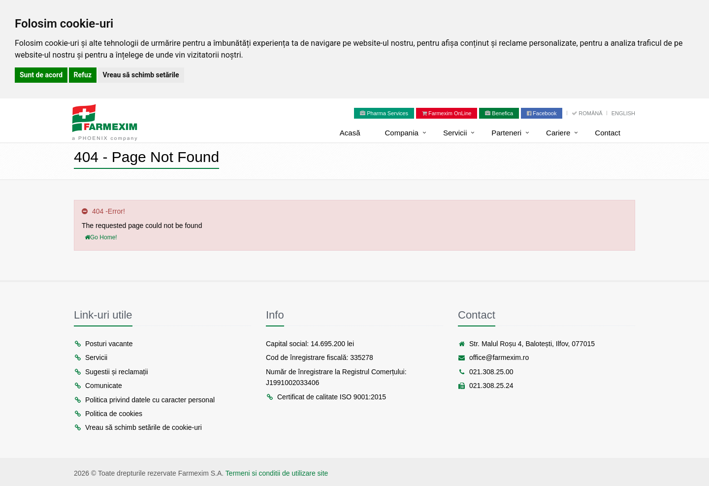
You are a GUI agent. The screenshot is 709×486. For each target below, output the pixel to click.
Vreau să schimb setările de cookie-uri (138, 427)
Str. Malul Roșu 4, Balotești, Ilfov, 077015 (526, 344)
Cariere (558, 133)
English (623, 113)
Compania (402, 133)
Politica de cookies (108, 414)
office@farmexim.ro (493, 357)
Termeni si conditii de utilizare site (277, 473)
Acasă (350, 133)
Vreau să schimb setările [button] (141, 75)
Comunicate (98, 385)
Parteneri (506, 133)
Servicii (455, 133)
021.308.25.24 (486, 385)
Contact (607, 133)
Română (588, 113)
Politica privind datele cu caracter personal (144, 400)
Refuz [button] (83, 75)
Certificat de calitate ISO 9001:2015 (326, 397)
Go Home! (101, 237)
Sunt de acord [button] (41, 75)
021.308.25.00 (486, 372)
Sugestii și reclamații (111, 372)
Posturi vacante (103, 344)
